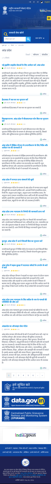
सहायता (15, 448)
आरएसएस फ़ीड (17, 452)
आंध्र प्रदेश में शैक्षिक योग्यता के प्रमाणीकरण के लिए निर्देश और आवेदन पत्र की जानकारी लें (25, 146)
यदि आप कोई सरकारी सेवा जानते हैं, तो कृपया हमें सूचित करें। (29, 386)
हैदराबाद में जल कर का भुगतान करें (15, 99)
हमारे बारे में (8, 448)
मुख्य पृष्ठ (4, 45)
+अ (30, 2)
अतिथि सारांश (45, 452)
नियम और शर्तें (23, 448)
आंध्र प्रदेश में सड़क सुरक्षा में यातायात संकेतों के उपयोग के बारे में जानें (25, 266)
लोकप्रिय (45, 54)
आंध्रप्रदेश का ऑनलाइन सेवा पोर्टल (14, 326)
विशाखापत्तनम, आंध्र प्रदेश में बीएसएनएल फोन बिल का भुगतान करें (25, 120)
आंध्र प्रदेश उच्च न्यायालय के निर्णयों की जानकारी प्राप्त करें (23, 211)
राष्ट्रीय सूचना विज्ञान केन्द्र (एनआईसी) (26, 475)
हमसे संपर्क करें (34, 452)
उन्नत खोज (38, 38)
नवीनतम (36, 54)
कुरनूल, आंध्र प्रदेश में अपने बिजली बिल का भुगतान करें (22, 241)
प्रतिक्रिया (26, 452)
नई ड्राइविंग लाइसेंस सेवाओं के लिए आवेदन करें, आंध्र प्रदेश (23, 65)
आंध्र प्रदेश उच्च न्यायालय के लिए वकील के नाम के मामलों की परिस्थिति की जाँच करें (24, 300)
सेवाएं (12, 45)
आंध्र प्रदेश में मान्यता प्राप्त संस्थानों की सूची (18, 179)
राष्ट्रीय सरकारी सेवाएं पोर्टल (20, 9)
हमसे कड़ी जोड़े (7, 452)
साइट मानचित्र (33, 448)
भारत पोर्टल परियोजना (27, 473)
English (47, 2)
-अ (37, 2)
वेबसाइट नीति (42, 448)
